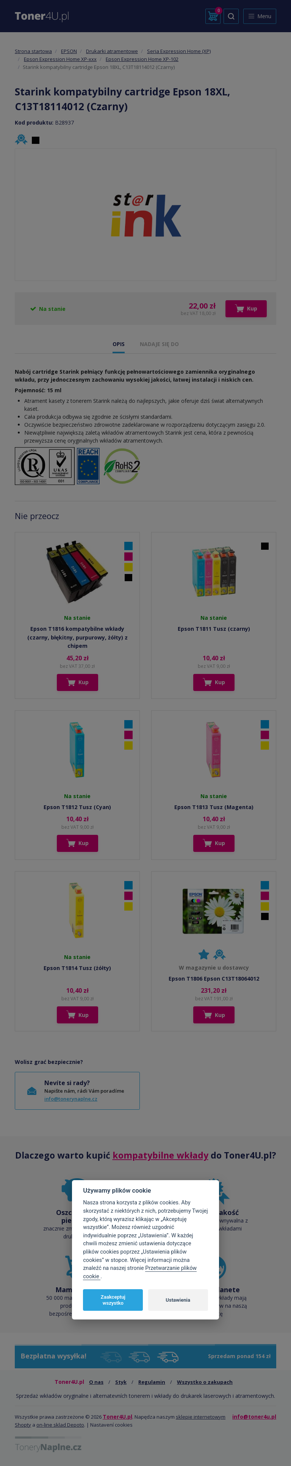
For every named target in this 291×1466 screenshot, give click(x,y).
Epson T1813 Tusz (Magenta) (213, 807)
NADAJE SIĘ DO (159, 344)
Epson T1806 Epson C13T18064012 (214, 978)
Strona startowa (33, 51)
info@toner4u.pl (254, 1416)
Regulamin (151, 1382)
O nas (96, 1382)
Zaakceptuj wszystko (113, 1300)
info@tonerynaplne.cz (70, 1098)
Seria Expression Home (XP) (179, 51)
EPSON (69, 51)
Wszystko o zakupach (205, 1382)
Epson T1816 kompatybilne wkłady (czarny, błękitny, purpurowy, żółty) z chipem (77, 637)
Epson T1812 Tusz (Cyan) (77, 807)
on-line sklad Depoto (60, 1424)
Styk (121, 1382)
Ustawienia (178, 1300)
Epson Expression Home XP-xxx (60, 59)
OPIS (119, 344)
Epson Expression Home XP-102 (142, 59)
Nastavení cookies (111, 1424)
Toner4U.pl (117, 1416)
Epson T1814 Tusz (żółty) (77, 968)
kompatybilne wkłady (160, 1155)
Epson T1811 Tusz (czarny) (214, 628)
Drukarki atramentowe (112, 51)
